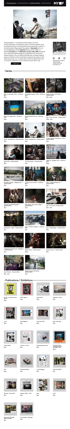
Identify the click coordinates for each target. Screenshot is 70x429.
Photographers (11, 3)
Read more (15, 63)
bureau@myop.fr (56, 64)
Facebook (54, 58)
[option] (35, 24)
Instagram (64, 58)
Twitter (59, 58)
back (59, 3)
